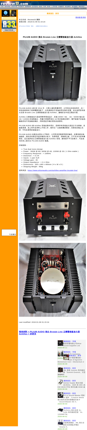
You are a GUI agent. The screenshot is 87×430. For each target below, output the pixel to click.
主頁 (2, 6)
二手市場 (54, 6)
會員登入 (76, 8)
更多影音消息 (80, 17)
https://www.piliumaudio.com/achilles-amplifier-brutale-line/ (53, 170)
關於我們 (81, 6)
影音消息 (7, 6)
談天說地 (35, 6)
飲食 (48, 6)
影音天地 (14, 6)
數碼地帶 (28, 6)
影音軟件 (21, 6)
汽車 (44, 6)
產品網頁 (68, 6)
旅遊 (40, 6)
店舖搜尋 (61, 6)
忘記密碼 (83, 8)
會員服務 (74, 6)
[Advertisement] (38, 355)
